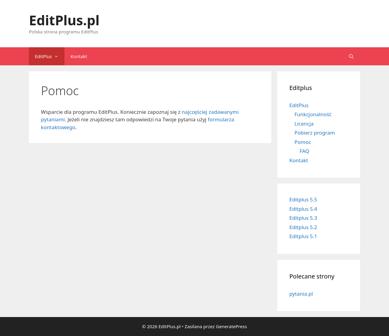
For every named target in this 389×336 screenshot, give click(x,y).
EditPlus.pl (64, 20)
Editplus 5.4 (303, 208)
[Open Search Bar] (351, 56)
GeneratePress (231, 326)
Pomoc (302, 141)
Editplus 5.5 (303, 199)
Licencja (304, 123)
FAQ (304, 151)
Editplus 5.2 (303, 227)
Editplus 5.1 (303, 236)
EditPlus (49, 56)
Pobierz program (314, 132)
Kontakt (78, 56)
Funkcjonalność (312, 114)
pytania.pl (301, 293)
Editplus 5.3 (303, 217)
